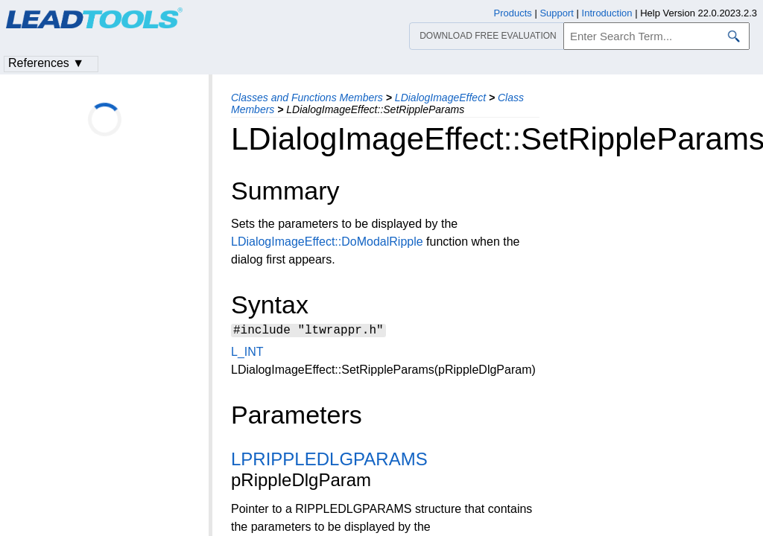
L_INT (247, 354)
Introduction (607, 13)
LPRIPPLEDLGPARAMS (329, 461)
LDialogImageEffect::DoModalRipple (327, 241)
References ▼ (46, 63)
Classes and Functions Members (307, 97)
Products (513, 13)
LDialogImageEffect (440, 97)
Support (556, 13)
